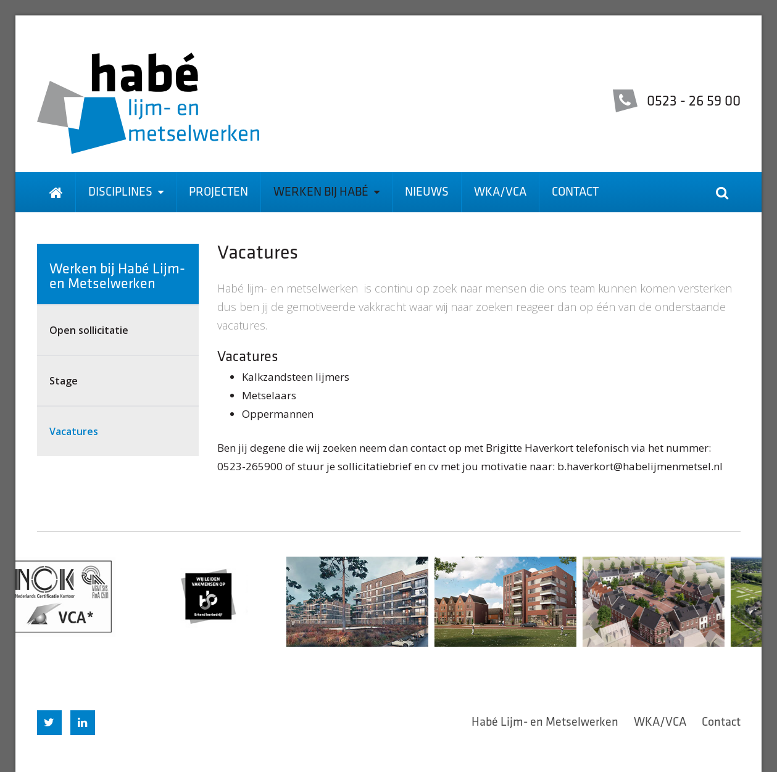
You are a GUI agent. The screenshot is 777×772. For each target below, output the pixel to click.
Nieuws (427, 192)
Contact (575, 192)
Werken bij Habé (326, 192)
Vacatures (73, 431)
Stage (63, 381)
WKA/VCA (500, 192)
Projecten (218, 192)
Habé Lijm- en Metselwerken (545, 722)
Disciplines (126, 192)
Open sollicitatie (88, 330)
